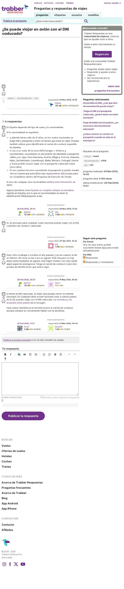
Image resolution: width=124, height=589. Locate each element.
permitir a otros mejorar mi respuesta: (61, 397)
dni (36, 98)
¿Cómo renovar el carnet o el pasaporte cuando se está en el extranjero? (99, 137)
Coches (59, 3)
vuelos (11, 98)
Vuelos (38, 3)
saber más (114, 86)
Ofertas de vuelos (13, 451)
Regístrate (102, 54)
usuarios (77, 15)
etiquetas (60, 15)
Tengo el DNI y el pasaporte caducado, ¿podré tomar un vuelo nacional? (100, 114)
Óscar (26, 327)
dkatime (27, 212)
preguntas (42, 15)
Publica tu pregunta (15, 20)
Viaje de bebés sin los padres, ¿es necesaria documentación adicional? (100, 125)
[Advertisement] (40, 60)
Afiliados (7, 530)
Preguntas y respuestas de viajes (60, 8)
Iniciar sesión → (112, 3)
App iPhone (9, 508)
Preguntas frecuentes (16, 487)
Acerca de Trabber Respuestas (22, 482)
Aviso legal (7, 557)
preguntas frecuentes (107, 90)
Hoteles (48, 3)
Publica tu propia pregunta (17, 340)
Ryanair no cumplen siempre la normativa (52, 190)
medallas (93, 15)
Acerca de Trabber (14, 493)
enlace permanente (55, 205)
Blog (4, 498)
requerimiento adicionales (59, 173)
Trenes (70, 3)
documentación (24, 98)
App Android (10, 503)
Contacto (8, 524)
